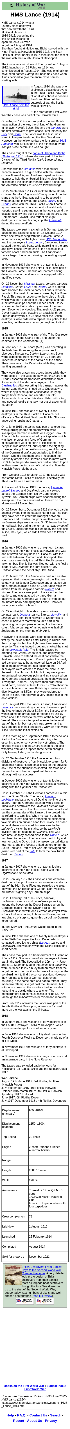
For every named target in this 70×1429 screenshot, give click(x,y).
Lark (4, 134)
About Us (34, 1421)
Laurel (5, 490)
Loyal (29, 242)
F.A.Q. (21, 1415)
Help (10, 1415)
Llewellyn (56, 614)
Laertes (45, 942)
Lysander (57, 487)
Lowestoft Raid (18, 649)
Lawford (50, 796)
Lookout (25, 614)
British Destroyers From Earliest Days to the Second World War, (42, 1270)
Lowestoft (55, 220)
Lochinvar (7, 799)
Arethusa (29, 168)
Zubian (18, 854)
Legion (39, 242)
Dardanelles (9, 385)
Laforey (42, 286)
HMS (56, 239)
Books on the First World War (24, 1385)
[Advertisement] (52, 31)
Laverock (7, 707)
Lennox (6, 204)
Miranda (29, 283)
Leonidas (7, 286)
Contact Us (38, 1415)
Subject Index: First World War (45, 1387)
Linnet (17, 134)
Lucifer (52, 200)
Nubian (54, 835)
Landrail (56, 127)
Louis (27, 286)
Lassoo (15, 490)
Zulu (32, 851)
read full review (42, 1295)
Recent (18, 1421)
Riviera (49, 589)
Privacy (51, 1421)
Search (55, 1415)
